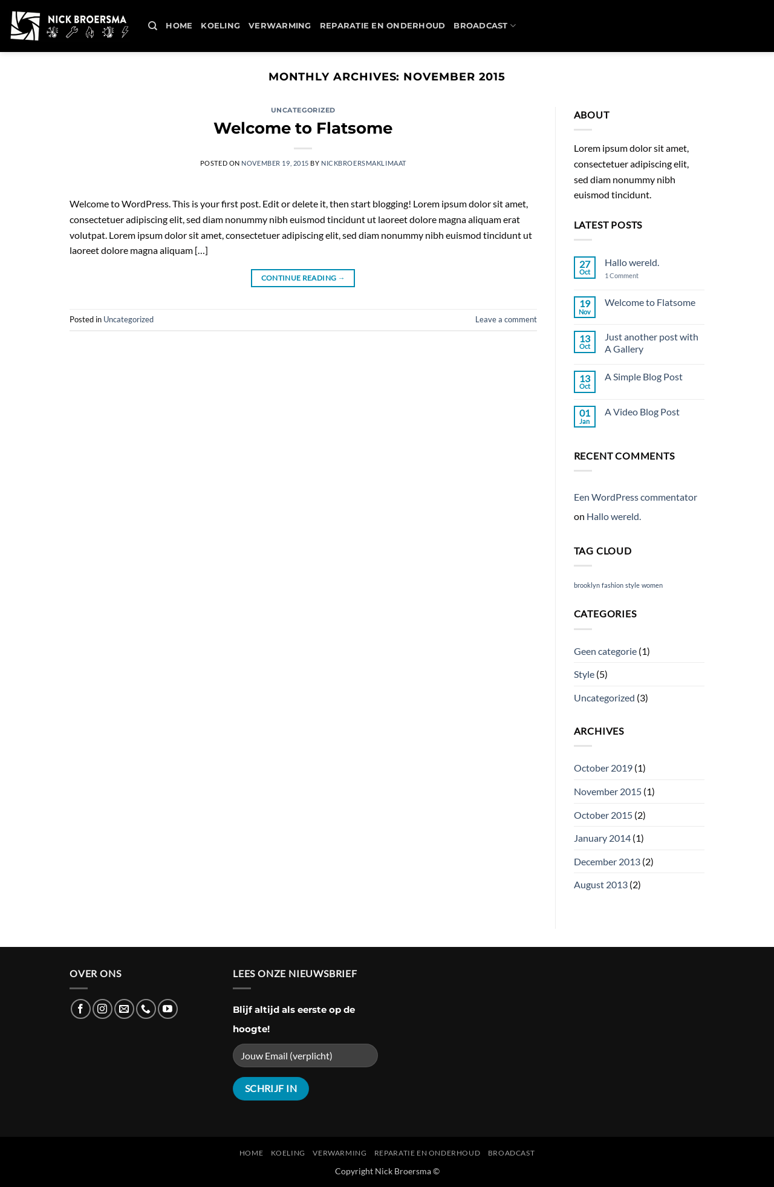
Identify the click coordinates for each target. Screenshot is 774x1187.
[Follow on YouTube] (168, 1009)
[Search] (152, 26)
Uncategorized (303, 110)
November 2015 (608, 791)
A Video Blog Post (642, 411)
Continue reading (303, 278)
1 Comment (632, 275)
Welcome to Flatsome (302, 128)
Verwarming (280, 25)
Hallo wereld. (632, 262)
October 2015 (603, 815)
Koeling (220, 25)
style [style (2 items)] (632, 585)
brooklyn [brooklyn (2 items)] (587, 585)
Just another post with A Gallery (651, 342)
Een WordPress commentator (635, 496)
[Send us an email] (124, 1009)
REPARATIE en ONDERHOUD (383, 25)
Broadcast (485, 25)
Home (179, 25)
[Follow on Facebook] (81, 1009)
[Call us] (146, 1009)
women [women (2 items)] (652, 585)
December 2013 (607, 861)
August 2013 (601, 884)
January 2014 (602, 838)
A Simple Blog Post (644, 376)
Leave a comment (506, 319)
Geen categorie (605, 651)
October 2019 (603, 767)
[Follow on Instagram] (102, 1009)
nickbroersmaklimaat (363, 163)
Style (584, 674)
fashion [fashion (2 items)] (612, 585)
